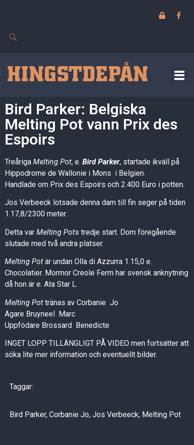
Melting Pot (161, 414)
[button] (179, 75)
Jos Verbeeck (115, 414)
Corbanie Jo (69, 414)
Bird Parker (101, 161)
